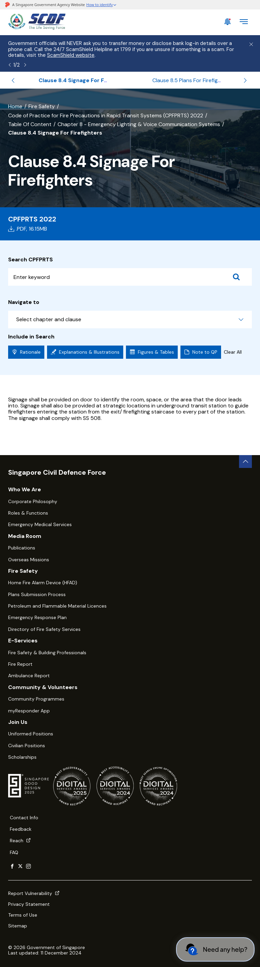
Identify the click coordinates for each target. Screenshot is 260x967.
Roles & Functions (28, 513)
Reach (20, 841)
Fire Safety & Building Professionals (47, 653)
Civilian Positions (26, 745)
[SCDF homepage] (37, 27)
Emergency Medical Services (40, 524)
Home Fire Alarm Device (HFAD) (42, 583)
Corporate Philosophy (32, 501)
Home (15, 106)
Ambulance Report (29, 676)
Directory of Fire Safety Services (44, 629)
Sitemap (17, 926)
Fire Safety (41, 106)
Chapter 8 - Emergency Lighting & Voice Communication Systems (139, 124)
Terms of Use (22, 915)
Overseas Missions (28, 560)
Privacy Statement (29, 904)
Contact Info (24, 818)
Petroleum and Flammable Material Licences (57, 606)
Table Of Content (29, 124)
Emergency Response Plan (37, 617)
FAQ (14, 852)
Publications (21, 548)
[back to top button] (245, 461)
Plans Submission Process (37, 594)
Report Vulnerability (34, 893)
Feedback (20, 829)
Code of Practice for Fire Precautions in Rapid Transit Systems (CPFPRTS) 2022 (105, 115)
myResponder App (29, 711)
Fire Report (20, 664)
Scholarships (22, 757)
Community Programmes (36, 699)
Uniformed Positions (30, 734)
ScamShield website (70, 55)
